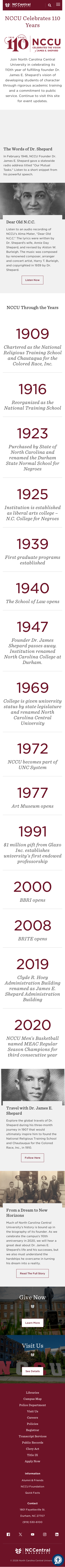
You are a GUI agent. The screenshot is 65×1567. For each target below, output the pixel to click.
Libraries (32, 1392)
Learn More (34, 1323)
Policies (32, 1423)
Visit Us (32, 1411)
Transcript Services (32, 1436)
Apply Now (32, 1461)
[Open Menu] (58, 5)
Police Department (32, 1405)
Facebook (7, 1533)
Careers (32, 1417)
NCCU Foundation (32, 1486)
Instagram (43, 1533)
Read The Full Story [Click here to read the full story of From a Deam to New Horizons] (32, 1273)
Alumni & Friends (32, 1480)
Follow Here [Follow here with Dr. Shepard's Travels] (32, 1157)
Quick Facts (32, 1492)
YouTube (31, 1533)
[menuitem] (8, 1534)
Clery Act (32, 1448)
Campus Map (32, 1398)
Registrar (32, 1430)
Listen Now (32, 280)
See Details (32, 1371)
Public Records (32, 1442)
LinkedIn (56, 1533)
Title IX (32, 1455)
